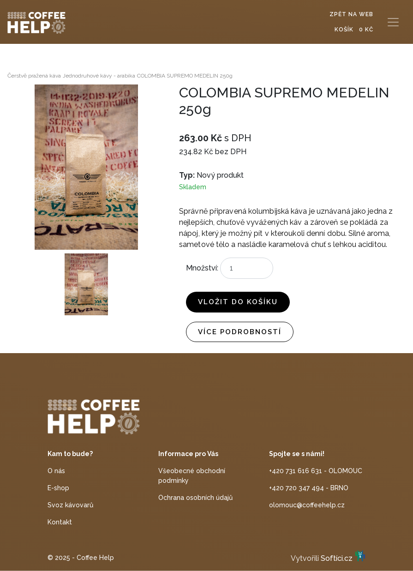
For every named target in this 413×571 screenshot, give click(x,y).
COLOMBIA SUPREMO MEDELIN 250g (185, 75)
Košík (354, 29)
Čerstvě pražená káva (34, 75)
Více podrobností (239, 332)
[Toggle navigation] (393, 22)
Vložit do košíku (238, 302)
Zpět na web (351, 14)
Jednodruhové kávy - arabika (99, 75)
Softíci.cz (337, 558)
